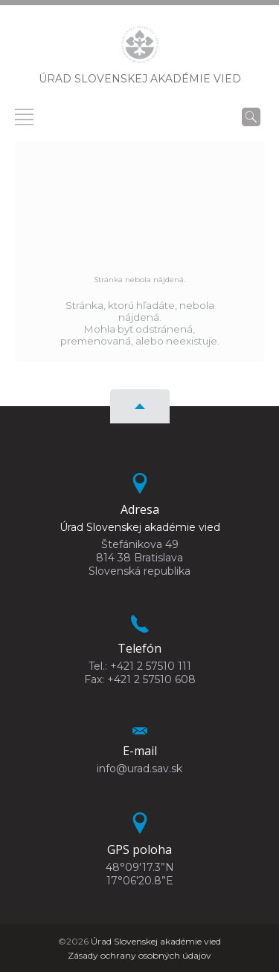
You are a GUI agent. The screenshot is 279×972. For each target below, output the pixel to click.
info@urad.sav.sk (139, 768)
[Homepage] (139, 49)
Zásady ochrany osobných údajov (139, 955)
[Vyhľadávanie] (251, 117)
